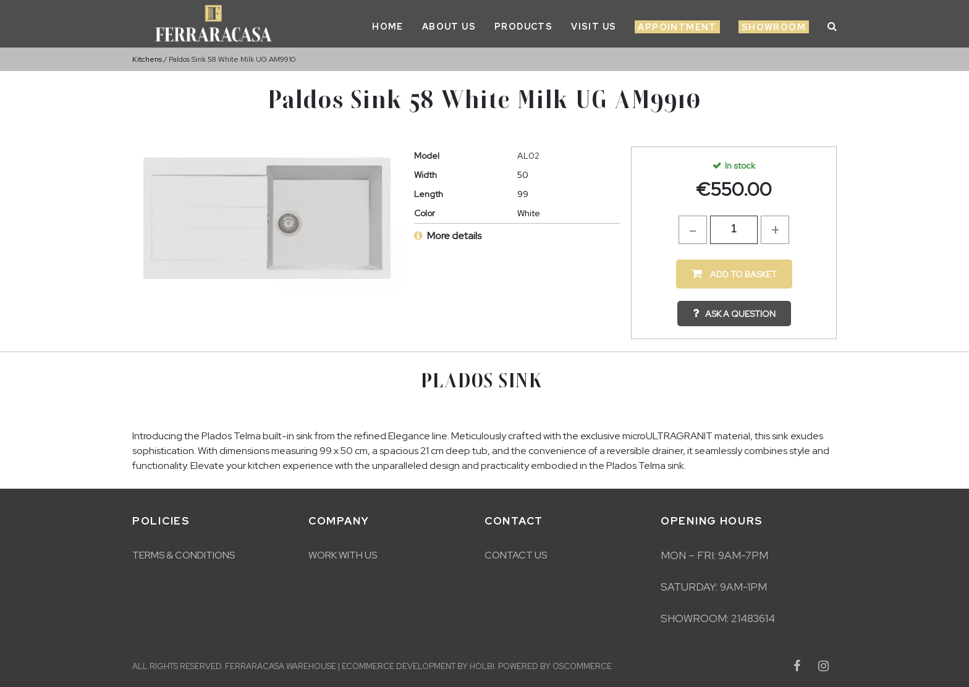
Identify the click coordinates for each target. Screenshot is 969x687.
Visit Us (593, 26)
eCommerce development (398, 666)
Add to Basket (742, 274)
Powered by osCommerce (555, 666)
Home (388, 26)
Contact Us (516, 555)
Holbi (482, 666)
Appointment (677, 27)
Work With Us (342, 555)
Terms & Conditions (183, 555)
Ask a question (740, 313)
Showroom (774, 27)
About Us (449, 26)
